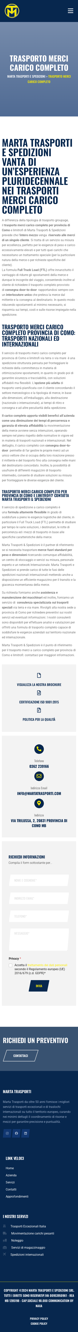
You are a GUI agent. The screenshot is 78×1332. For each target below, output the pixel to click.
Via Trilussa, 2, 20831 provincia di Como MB (39, 823)
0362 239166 (39, 766)
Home (10, 1168)
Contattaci (20, 1055)
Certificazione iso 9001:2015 (39, 702)
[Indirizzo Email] (39, 776)
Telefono (39, 760)
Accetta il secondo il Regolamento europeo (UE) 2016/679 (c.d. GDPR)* (40, 969)
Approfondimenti (17, 1196)
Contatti (11, 1189)
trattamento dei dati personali (47, 965)
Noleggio (17, 1240)
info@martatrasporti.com (39, 793)
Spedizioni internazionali (27, 1254)
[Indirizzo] (39, 803)
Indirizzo (39, 815)
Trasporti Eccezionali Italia (28, 1226)
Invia (39, 986)
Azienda (11, 1175)
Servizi (10, 1182)
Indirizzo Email (39, 788)
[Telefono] (39, 749)
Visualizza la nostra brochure (39, 684)
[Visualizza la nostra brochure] (39, 675)
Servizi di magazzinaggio (28, 1247)
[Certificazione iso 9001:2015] (39, 692)
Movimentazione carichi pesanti (32, 1233)
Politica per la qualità (39, 719)
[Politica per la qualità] (39, 710)
